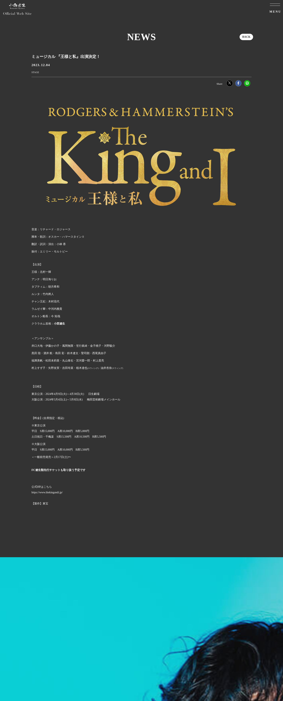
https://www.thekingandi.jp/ (47, 492)
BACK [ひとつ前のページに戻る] (246, 36)
